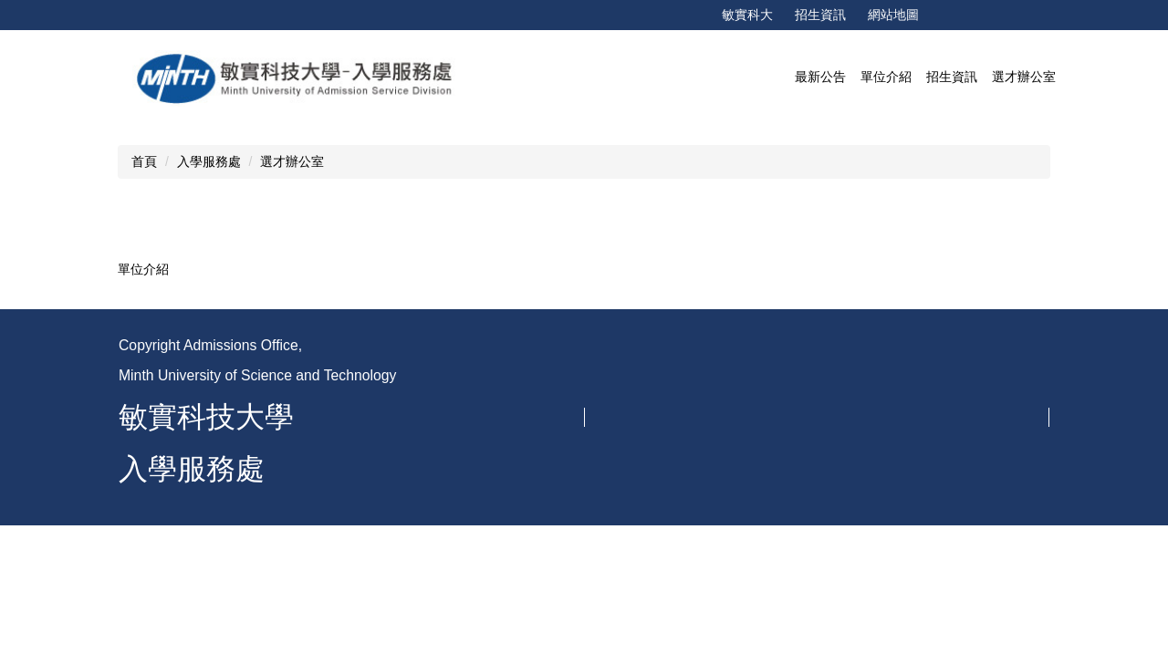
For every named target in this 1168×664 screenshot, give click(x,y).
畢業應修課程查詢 (891, 559)
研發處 (636, 531)
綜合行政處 (649, 502)
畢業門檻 (865, 474)
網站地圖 (893, 14)
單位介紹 (143, 269)
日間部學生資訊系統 (897, 502)
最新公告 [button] (820, 76)
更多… (988, 600)
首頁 (144, 161)
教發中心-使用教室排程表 (912, 389)
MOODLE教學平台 (893, 446)
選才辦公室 (292, 161)
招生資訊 (820, 14)
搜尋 (1103, 15)
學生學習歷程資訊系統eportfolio (930, 417)
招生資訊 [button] (951, 76)
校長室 (636, 361)
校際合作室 (649, 559)
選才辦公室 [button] (1024, 76)
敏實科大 (747, 14)
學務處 (636, 474)
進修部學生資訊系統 (897, 531)
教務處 (636, 446)
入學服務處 (209, 161)
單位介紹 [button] (886, 76)
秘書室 (636, 389)
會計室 (636, 417)
